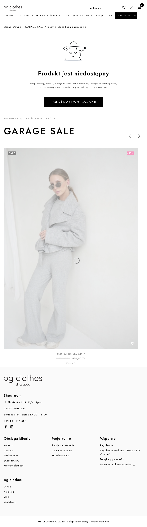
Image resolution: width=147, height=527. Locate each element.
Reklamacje (11, 455)
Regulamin (106, 445)
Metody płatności (14, 465)
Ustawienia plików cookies (116, 464)
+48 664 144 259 (15, 421)
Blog (6, 497)
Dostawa (9, 450)
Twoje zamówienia (63, 445)
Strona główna (12, 27)
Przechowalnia (60, 455)
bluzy (50, 27)
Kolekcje (9, 492)
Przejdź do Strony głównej (73, 102)
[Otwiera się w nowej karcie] (5, 427)
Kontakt (8, 445)
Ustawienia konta (62, 450)
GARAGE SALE (34, 27)
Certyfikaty (10, 502)
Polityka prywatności (112, 459)
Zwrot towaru (11, 460)
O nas (7, 486)
